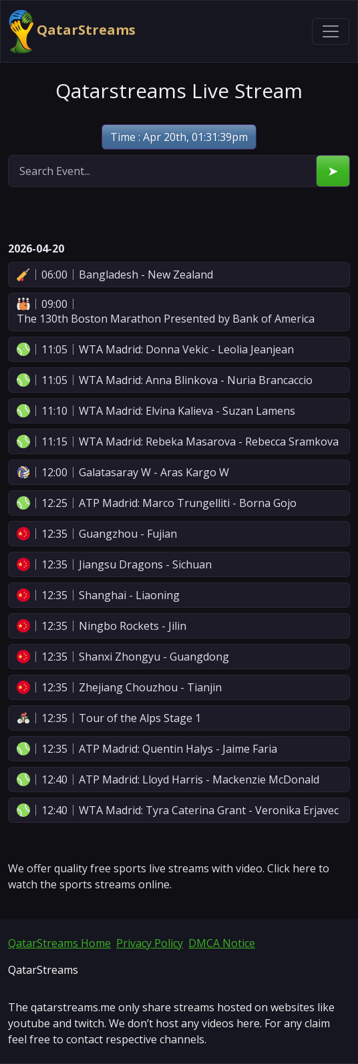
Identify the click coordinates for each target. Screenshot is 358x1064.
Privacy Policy (149, 943)
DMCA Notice (221, 943)
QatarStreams (72, 31)
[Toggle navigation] (330, 31)
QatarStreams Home (59, 943)
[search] (162, 171)
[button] (179, 274)
